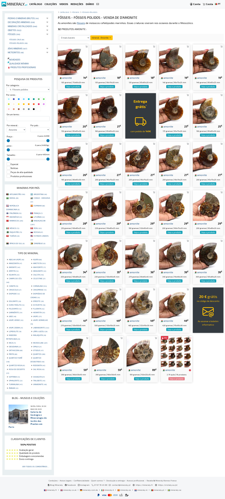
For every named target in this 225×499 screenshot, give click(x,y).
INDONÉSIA (16, 217)
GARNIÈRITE (15, 312)
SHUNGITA (39, 377)
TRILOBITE (39, 380)
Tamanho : (11, 155)
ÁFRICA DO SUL (17, 243)
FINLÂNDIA (15, 213)
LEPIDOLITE (15, 331)
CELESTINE (39, 278)
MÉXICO (14, 228)
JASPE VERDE (16, 320)
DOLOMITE (15, 301)
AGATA (37, 259)
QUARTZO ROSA (17, 365)
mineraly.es (124, 490)
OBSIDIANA (15, 346)
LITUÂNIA (39, 217)
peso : (9, 146)
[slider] (8, 140)
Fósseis (14, 34)
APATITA (13, 271)
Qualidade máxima (18, 63)
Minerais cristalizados (22, 26)
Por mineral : (12, 125)
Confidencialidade (81, 480)
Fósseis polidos (18, 43)
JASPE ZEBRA (16, 327)
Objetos (14, 30)
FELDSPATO (15, 309)
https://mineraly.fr (144, 485)
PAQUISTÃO (16, 232)
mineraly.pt (158, 490)
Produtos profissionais (22, 67)
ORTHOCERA (15, 350)
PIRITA (13, 354)
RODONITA (39, 365)
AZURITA (14, 275)
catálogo (64, 12)
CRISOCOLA (15, 290)
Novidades (14, 59)
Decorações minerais (21, 22)
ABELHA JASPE (16, 259)
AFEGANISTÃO (17, 194)
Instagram (84, 485)
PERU (38, 228)
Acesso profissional (136, 480)
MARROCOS (16, 221)
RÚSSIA (38, 232)
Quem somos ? (97, 480)
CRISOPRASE (39, 290)
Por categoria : (13, 85)
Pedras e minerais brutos (23, 18)
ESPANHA (39, 205)
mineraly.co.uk (68, 490)
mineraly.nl (141, 490)
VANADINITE (40, 384)
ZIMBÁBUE (39, 243)
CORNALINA (40, 286)
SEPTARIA (14, 377)
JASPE (37, 316)
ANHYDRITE (39, 267)
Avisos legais (66, 480)
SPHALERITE (15, 380)
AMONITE (14, 267)
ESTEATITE (39, 305)
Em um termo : (13, 114)
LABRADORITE (41, 327)
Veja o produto (73, 86)
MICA (12, 343)
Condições (53, 480)
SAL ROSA (38, 369)
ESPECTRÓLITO (16, 305)
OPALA (37, 346)
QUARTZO (39, 354)
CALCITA (38, 275)
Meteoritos (16, 52)
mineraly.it (107, 490)
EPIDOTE (38, 301)
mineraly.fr (50, 490)
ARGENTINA (40, 194)
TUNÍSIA (14, 236)
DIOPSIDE (14, 293)
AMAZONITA (15, 263)
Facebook (70, 485)
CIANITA (13, 286)
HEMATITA (39, 312)
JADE (12, 316)
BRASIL (14, 198)
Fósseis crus (16, 39)
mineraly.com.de (89, 490)
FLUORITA (38, 309)
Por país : (34, 125)
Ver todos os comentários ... (35, 466)
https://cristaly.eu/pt (167, 485)
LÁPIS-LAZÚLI (40, 331)
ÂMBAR (13, 388)
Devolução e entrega (115, 480)
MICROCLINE (40, 343)
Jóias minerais (17, 48)
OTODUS (38, 350)
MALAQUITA (39, 335)
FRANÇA (38, 213)
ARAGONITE (39, 271)
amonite (65, 77)
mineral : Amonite (101, 37)
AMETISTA (39, 263)
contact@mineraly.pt (121, 485)
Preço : (10, 136)
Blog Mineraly (55, 485)
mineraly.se (174, 490)
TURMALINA (15, 384)
